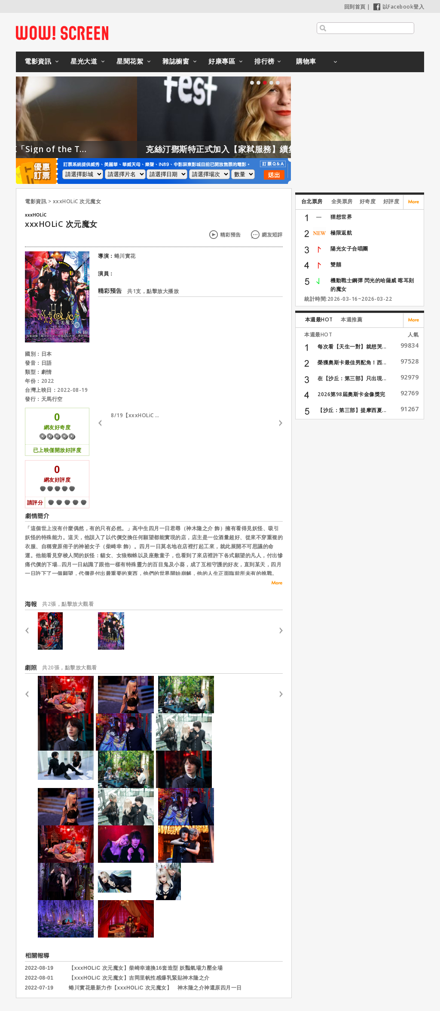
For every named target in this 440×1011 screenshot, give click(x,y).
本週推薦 (351, 319)
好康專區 (221, 61)
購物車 (306, 61)
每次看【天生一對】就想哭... (352, 346)
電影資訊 (37, 61)
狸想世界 (341, 216)
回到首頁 (355, 6)
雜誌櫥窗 (175, 61)
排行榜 (264, 61)
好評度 (391, 201)
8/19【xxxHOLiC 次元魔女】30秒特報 (136, 415)
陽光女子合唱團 (349, 248)
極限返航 (341, 232)
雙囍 (335, 264)
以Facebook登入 (399, 6)
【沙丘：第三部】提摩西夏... (352, 410)
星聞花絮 (129, 61)
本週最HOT (319, 319)
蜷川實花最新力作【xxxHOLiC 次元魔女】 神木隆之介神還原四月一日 (155, 988)
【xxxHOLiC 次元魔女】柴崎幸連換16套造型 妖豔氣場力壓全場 (146, 968)
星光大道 (83, 61)
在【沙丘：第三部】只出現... (352, 378)
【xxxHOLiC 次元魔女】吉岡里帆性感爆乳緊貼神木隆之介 (139, 978)
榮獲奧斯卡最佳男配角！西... (352, 362)
